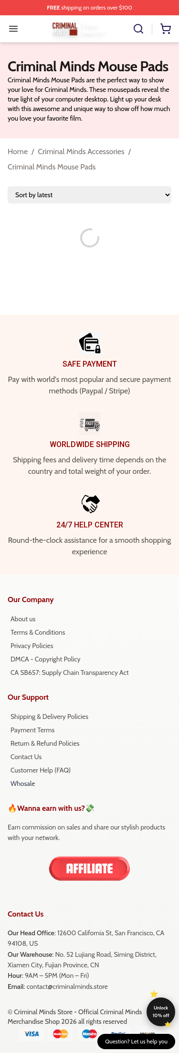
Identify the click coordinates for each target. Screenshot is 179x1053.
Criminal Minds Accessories (81, 151)
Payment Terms (32, 730)
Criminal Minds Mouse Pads (51, 166)
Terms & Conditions (38, 632)
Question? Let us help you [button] (136, 1041)
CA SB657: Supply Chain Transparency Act (70, 672)
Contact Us (26, 756)
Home (18, 151)
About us (23, 619)
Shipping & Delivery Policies (49, 716)
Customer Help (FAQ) (41, 770)
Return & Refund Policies (45, 743)
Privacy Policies (32, 645)
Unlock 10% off (161, 1012)
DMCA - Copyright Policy (46, 659)
